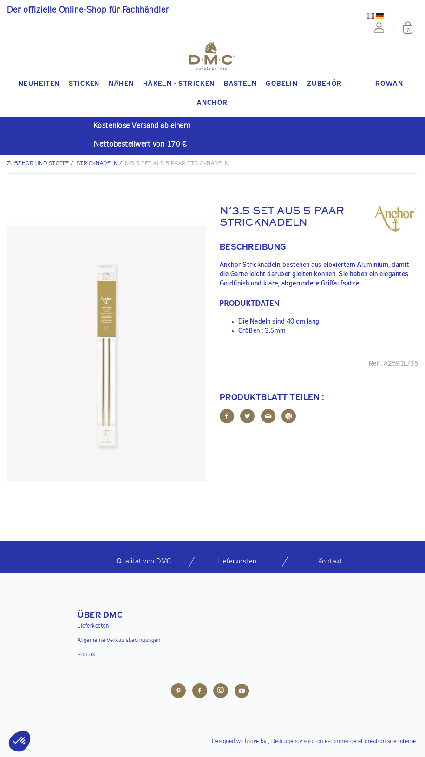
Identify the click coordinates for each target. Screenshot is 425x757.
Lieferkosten (93, 626)
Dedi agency (286, 741)
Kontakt (88, 655)
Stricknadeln (97, 164)
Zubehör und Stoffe (38, 164)
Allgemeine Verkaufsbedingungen (119, 640)
